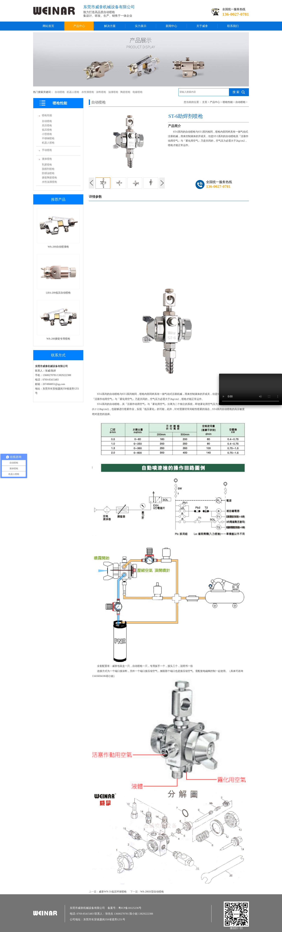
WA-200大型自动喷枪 (152, 891)
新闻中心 (171, 25)
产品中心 (79, 25)
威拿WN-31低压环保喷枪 (113, 891)
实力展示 (140, 25)
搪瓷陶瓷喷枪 (49, 177)
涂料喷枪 (101, 92)
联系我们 (233, 25)
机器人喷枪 (73, 92)
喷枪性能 (47, 115)
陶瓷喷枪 (125, 92)
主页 (204, 102)
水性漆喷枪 (87, 92)
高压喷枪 (47, 125)
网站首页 (48, 25)
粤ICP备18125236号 (129, 907)
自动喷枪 (60, 92)
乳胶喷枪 (47, 164)
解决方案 (110, 25)
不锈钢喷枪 (48, 138)
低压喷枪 (47, 129)
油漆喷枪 (113, 92)
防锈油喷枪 (48, 173)
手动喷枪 (47, 150)
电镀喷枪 (138, 92)
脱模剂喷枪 (48, 169)
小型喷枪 (47, 134)
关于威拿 (202, 25)
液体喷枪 (47, 159)
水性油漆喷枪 (49, 182)
